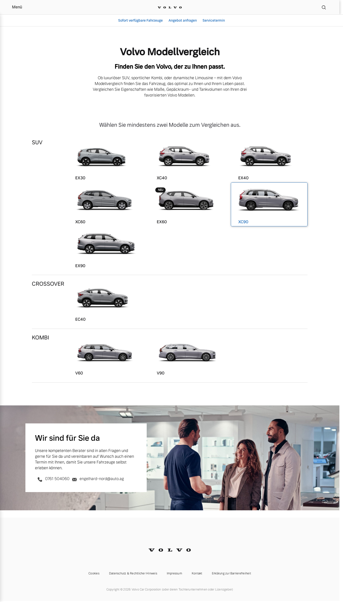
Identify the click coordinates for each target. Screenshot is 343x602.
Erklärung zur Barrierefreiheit (231, 573)
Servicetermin (214, 20)
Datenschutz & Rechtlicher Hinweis (133, 573)
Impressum (174, 573)
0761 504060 (52, 478)
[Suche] (324, 7)
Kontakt (197, 573)
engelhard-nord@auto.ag (97, 478)
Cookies (93, 573)
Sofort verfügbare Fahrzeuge (140, 20)
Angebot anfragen (183, 20)
